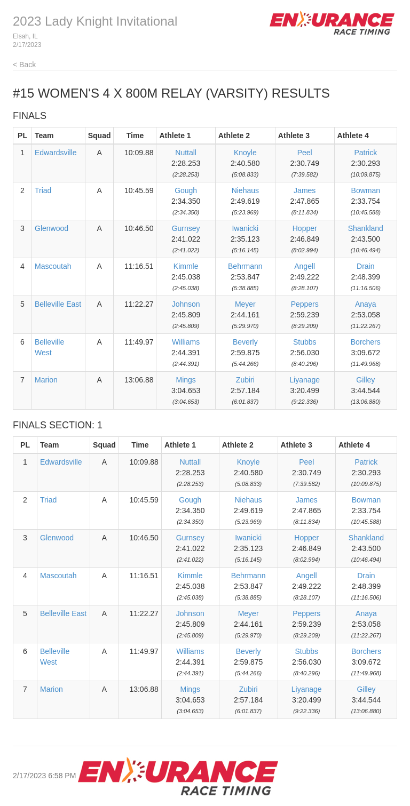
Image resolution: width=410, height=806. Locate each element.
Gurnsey (186, 228)
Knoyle (245, 152)
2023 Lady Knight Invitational (95, 21)
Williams (186, 342)
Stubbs (305, 342)
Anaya (365, 304)
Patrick (365, 152)
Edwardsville (56, 152)
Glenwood (51, 228)
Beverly (245, 342)
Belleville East (58, 304)
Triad (43, 190)
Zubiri (245, 380)
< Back (24, 64)
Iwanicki (245, 228)
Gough (186, 190)
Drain (365, 266)
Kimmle (186, 266)
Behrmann (245, 266)
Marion (46, 380)
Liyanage (304, 380)
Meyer (245, 304)
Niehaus (245, 190)
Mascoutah (53, 266)
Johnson (186, 304)
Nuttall (185, 152)
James (305, 190)
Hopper (305, 228)
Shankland (365, 228)
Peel (304, 152)
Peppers (305, 304)
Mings (185, 380)
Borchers (366, 342)
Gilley (365, 380)
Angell (304, 266)
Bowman (365, 190)
